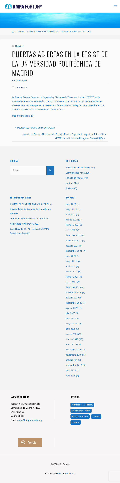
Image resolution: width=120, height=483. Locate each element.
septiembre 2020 (74, 303)
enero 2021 (71, 282)
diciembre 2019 (73, 349)
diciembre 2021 (73, 235)
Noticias (21, 31)
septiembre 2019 (74, 365)
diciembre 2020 (73, 287)
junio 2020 (71, 318)
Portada (70, 188)
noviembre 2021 (74, 240)
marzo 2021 (72, 271)
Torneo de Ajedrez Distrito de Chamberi (29, 218)
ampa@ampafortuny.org (29, 420)
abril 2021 (70, 266)
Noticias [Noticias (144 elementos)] (96, 416)
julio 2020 (70, 313)
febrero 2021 (72, 277)
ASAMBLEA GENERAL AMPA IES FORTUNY (31, 204)
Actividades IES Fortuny (77, 167)
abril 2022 (70, 214)
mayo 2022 (71, 209)
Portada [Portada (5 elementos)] (75, 422)
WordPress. (70, 473)
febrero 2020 (72, 339)
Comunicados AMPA (76, 173)
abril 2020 (70, 329)
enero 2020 (71, 344)
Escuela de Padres (74, 178)
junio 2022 (71, 204)
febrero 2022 (72, 225)
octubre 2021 (72, 245)
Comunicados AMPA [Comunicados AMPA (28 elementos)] (81, 411)
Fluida (59, 473)
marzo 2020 (72, 334)
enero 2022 (71, 230)
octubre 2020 (72, 297)
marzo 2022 (72, 219)
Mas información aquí (22, 116)
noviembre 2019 (74, 355)
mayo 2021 (71, 261)
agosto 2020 (72, 308)
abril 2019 (70, 375)
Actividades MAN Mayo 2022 (24, 224)
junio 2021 (71, 256)
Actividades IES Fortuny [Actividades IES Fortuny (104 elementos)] (82, 405)
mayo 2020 (71, 323)
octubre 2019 (72, 360)
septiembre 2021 (74, 251)
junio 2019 (71, 370)
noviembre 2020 (74, 292)
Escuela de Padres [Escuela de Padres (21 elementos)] (80, 416)
